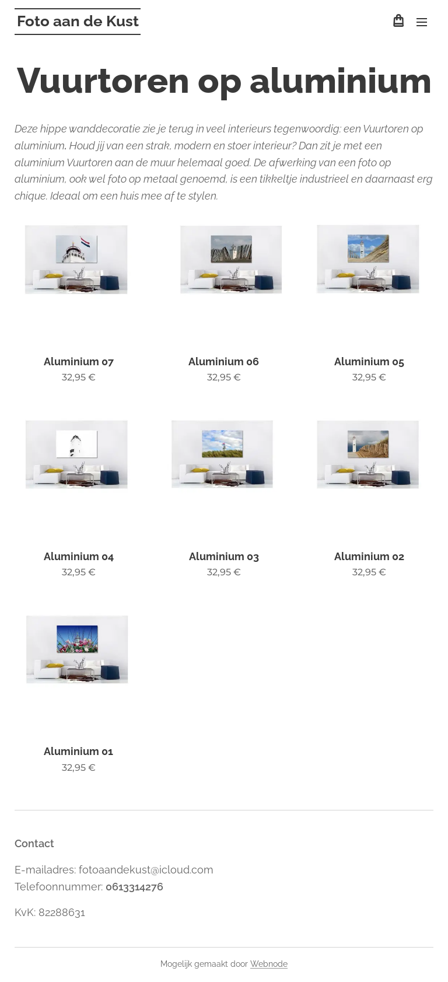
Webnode (269, 964)
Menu (421, 22)
